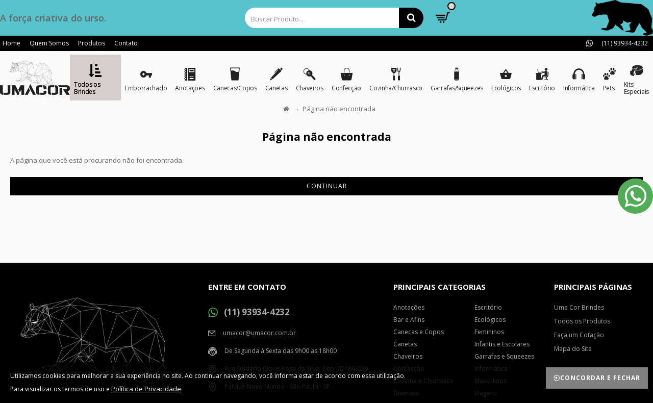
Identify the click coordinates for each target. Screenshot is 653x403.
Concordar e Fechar (600, 377)
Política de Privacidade (146, 388)
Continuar (327, 186)
